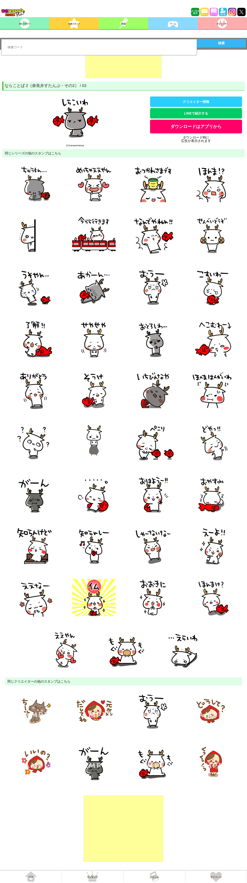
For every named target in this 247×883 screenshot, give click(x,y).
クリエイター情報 (196, 102)
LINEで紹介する (196, 113)
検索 (221, 43)
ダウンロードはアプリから (196, 126)
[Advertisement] (123, 66)
